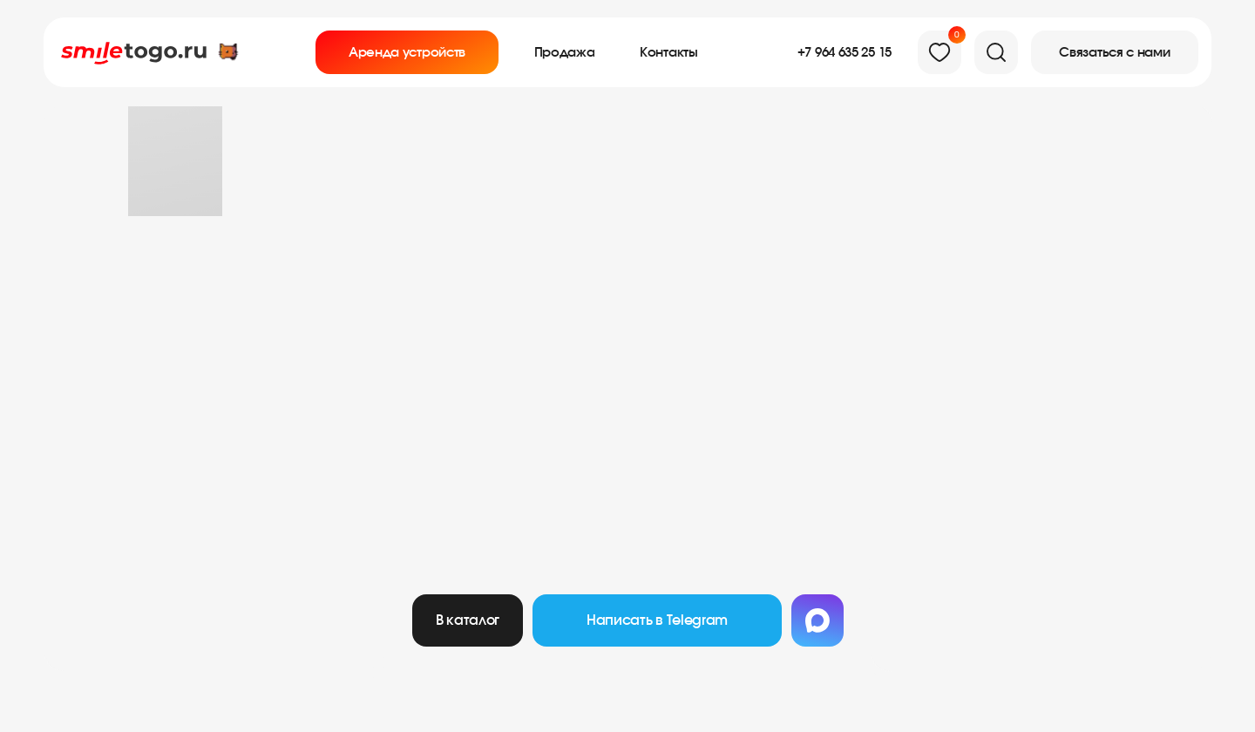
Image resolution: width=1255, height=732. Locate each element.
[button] (1114, 52)
